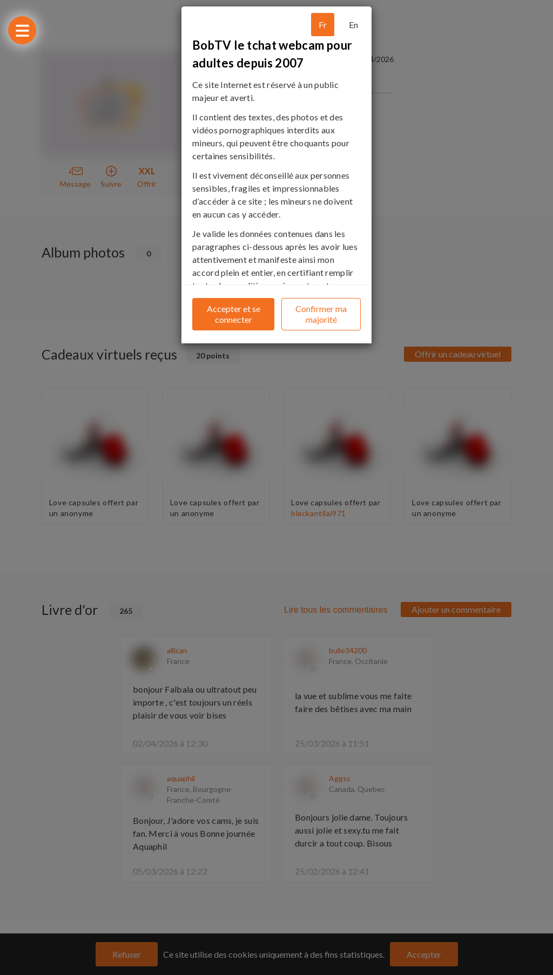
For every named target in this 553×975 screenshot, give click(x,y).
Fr (323, 24)
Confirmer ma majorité (321, 313)
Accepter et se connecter (233, 313)
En (353, 24)
